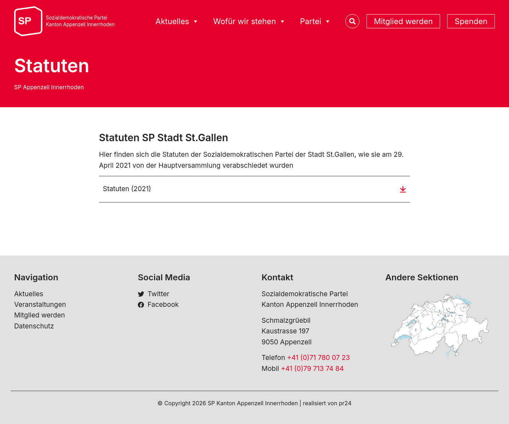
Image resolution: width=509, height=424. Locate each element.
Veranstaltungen (40, 304)
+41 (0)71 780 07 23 (318, 358)
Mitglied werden (403, 21)
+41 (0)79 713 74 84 (312, 369)
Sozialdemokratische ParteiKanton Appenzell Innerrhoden (80, 21)
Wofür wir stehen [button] (249, 21)
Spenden (471, 21)
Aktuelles (28, 294)
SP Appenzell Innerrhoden (49, 87)
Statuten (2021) (127, 189)
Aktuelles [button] (177, 21)
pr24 (345, 403)
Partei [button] (315, 21)
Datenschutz (34, 326)
